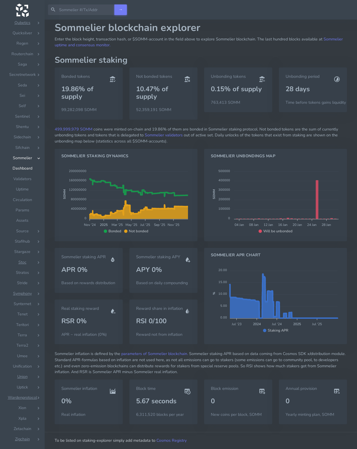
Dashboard (22, 168)
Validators (22, 179)
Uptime (22, 189)
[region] (22, 234)
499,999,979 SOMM (73, 129)
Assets (22, 220)
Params (22, 210)
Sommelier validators (164, 135)
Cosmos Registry (171, 440)
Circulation (22, 199)
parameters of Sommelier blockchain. (154, 353)
